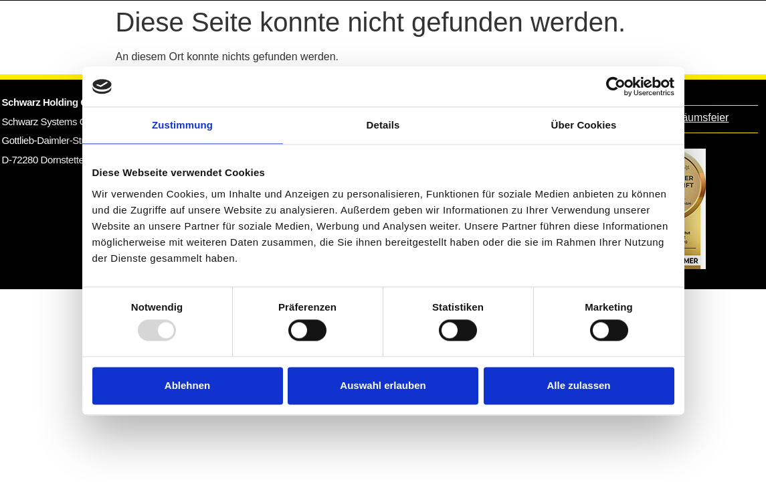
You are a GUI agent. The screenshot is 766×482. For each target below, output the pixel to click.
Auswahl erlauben (382, 385)
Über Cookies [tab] (584, 125)
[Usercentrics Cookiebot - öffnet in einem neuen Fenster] (615, 86)
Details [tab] (383, 125)
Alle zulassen (578, 385)
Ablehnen (187, 385)
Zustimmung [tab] (182, 125)
